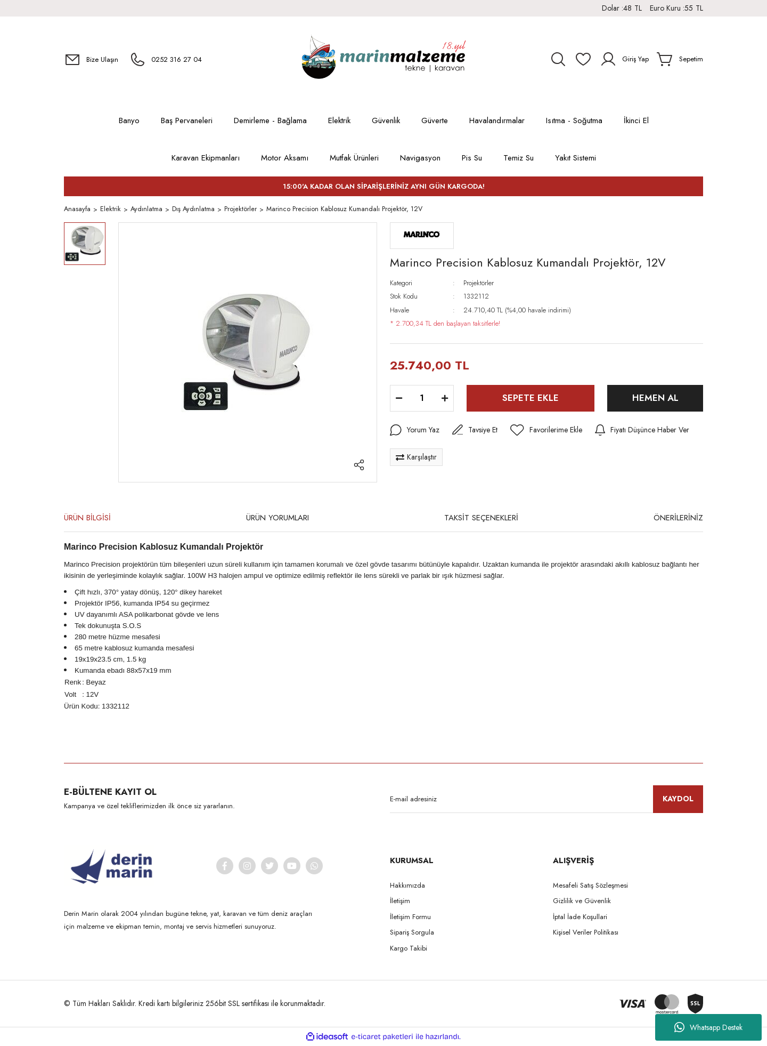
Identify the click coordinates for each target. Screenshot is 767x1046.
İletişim (400, 902)
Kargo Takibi (408, 949)
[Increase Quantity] (444, 399)
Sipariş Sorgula (412, 933)
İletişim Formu (410, 918)
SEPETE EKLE (530, 398)
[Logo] (383, 59)
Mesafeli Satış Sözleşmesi (590, 886)
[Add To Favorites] (546, 431)
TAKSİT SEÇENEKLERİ (481, 519)
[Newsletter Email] (546, 800)
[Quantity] (421, 399)
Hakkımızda (407, 886)
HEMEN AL (655, 398)
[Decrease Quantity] (398, 399)
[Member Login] (624, 59)
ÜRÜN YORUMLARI (277, 519)
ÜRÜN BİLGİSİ (87, 519)
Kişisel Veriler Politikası (585, 933)
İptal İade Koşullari (580, 918)
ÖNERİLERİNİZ (678, 519)
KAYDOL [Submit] (678, 799)
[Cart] (680, 59)
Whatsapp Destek (708, 1027)
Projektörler (478, 284)
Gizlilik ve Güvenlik (582, 902)
